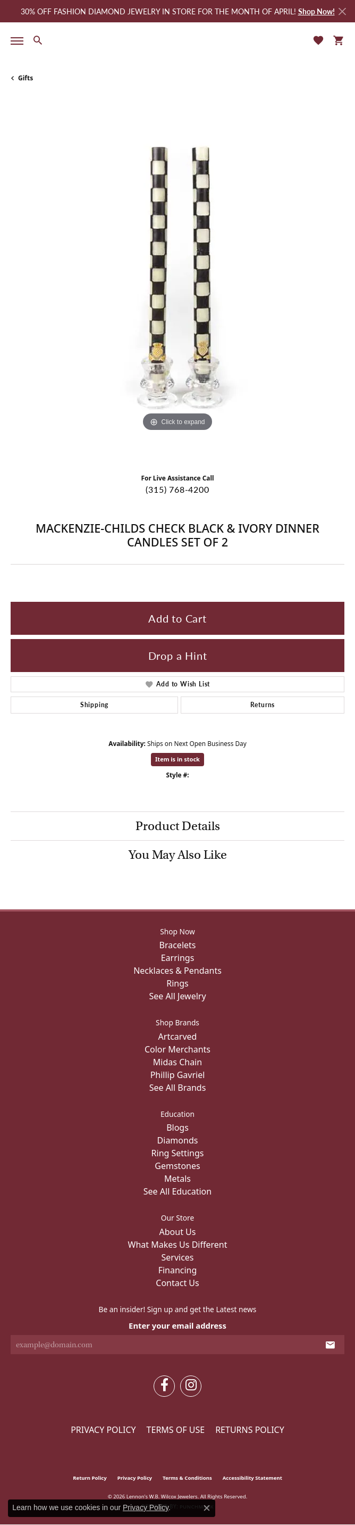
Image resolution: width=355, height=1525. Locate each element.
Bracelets (177, 945)
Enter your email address (177, 1325)
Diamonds (177, 1140)
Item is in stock (177, 759)
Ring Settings (177, 1153)
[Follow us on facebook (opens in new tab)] (164, 1386)
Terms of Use (176, 1430)
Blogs (177, 1127)
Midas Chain (177, 1062)
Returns (262, 704)
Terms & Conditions (187, 1477)
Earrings (178, 958)
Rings (177, 983)
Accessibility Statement (252, 1477)
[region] (177, 282)
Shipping (94, 704)
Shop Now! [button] (316, 11)
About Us (177, 1232)
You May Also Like (178, 854)
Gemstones (177, 1166)
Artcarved (177, 1036)
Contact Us (177, 1283)
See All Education (177, 1191)
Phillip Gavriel (177, 1075)
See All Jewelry (177, 996)
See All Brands (177, 1087)
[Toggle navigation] (15, 41)
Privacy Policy (103, 1430)
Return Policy (90, 1477)
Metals (177, 1178)
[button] (37, 40)
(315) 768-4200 (177, 489)
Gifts (25, 77)
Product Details (178, 825)
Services (177, 1257)
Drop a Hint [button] (177, 655)
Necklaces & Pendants (177, 970)
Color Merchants (177, 1049)
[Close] (342, 11)
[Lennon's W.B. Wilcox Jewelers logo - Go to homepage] (177, 39)
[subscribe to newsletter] (330, 1344)
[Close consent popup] (207, 1508)
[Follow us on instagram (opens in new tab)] (190, 1386)
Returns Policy (249, 1430)
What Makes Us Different (177, 1244)
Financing (177, 1270)
